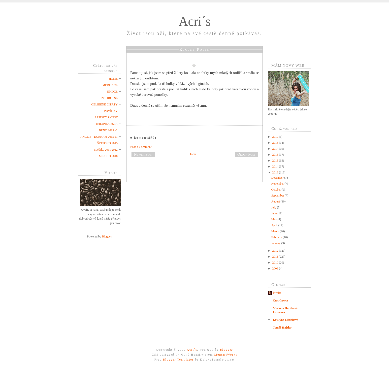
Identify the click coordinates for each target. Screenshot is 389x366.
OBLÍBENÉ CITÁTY (104, 104)
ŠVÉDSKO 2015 (107, 143)
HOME (113, 78)
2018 (275, 142)
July (274, 207)
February (277, 237)
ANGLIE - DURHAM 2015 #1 (99, 136)
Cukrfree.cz (280, 300)
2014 (275, 166)
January (276, 243)
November (278, 183)
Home (192, 154)
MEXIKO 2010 (108, 156)
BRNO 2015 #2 (108, 130)
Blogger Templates (178, 359)
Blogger (106, 236)
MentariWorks (225, 354)
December (277, 177)
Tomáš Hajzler (282, 327)
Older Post (246, 154)
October (276, 189)
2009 (275, 268)
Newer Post (143, 154)
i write (277, 293)
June (274, 213)
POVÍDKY (111, 111)
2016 (275, 154)
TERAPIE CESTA (107, 124)
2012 (275, 250)
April (274, 225)
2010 (275, 262)
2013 (275, 172)
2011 (275, 256)
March (275, 231)
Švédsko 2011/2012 (106, 149)
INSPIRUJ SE (109, 98)
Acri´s (195, 21)
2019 (275, 136)
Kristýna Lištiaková (285, 320)
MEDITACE (110, 85)
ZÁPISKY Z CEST (106, 117)
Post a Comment (141, 147)
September (278, 195)
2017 (275, 148)
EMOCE (112, 91)
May (274, 219)
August (276, 201)
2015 (275, 160)
